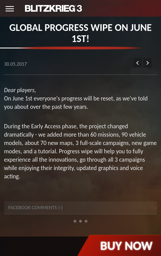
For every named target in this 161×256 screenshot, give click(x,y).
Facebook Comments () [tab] (35, 208)
